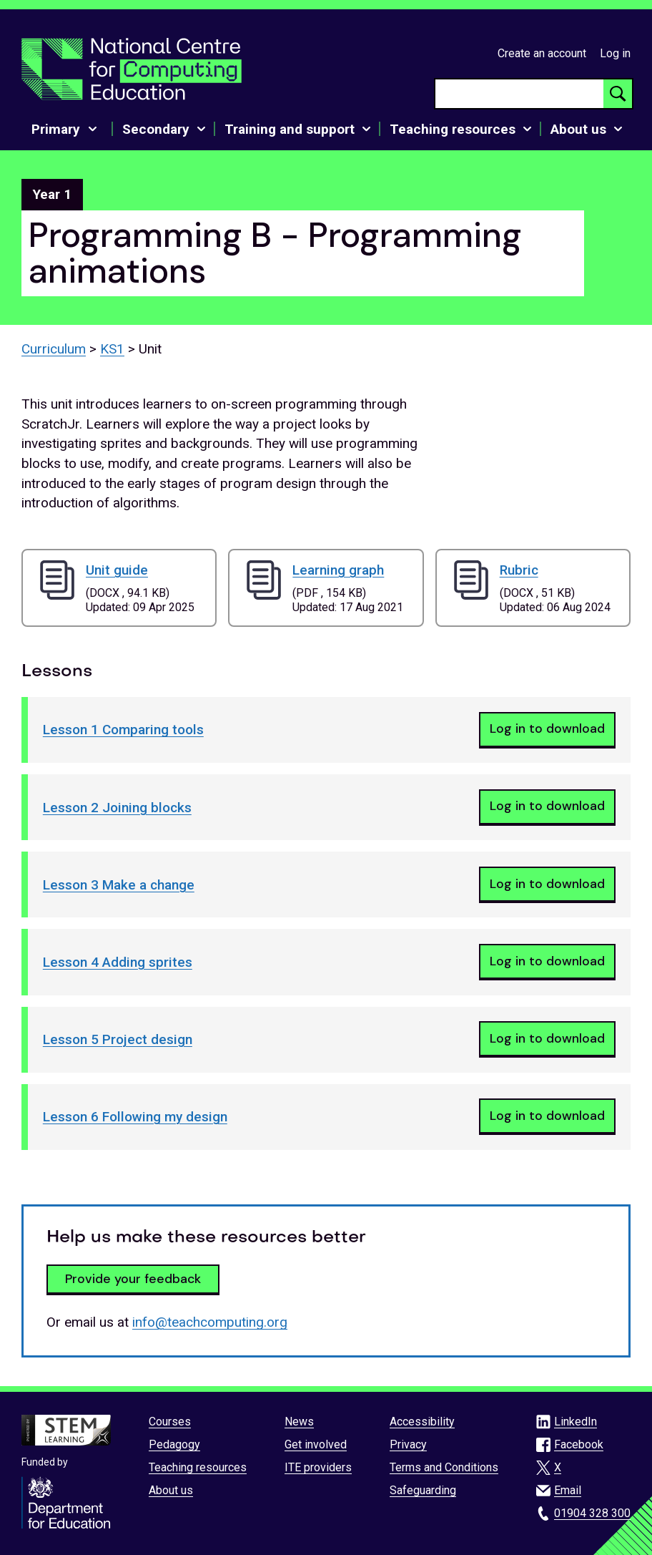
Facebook (578, 1444)
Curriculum (53, 349)
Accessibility (422, 1421)
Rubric (519, 570)
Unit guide (117, 570)
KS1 (112, 349)
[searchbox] (519, 93)
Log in (615, 53)
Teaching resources (198, 1467)
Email (567, 1490)
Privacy (408, 1444)
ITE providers (318, 1467)
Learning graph (338, 570)
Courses (170, 1421)
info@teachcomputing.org (209, 1322)
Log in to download (547, 728)
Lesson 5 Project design (117, 1039)
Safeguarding (423, 1490)
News (299, 1421)
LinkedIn (575, 1421)
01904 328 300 (592, 1513)
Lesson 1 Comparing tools (123, 729)
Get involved (316, 1444)
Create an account (542, 53)
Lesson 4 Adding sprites (117, 962)
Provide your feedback (133, 1278)
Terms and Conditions (444, 1467)
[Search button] (617, 93)
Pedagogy (174, 1444)
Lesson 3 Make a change (118, 885)
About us (171, 1490)
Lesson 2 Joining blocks (117, 807)
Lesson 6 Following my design (135, 1116)
